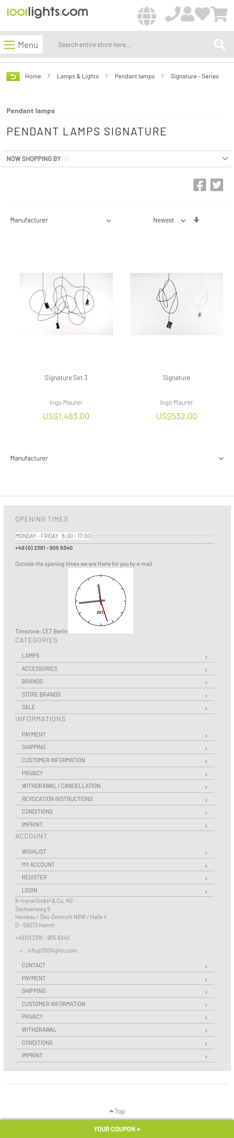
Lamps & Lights (78, 76)
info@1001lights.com (52, 950)
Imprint (32, 824)
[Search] (219, 44)
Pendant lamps (135, 76)
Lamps (30, 655)
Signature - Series (194, 76)
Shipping (34, 747)
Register (34, 877)
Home (33, 76)
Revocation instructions (57, 798)
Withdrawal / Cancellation (61, 785)
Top (117, 1111)
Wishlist (34, 851)
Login (29, 890)
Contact (33, 965)
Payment (34, 734)
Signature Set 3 (66, 377)
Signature (176, 377)
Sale (28, 707)
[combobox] (134, 44)
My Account (38, 864)
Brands (32, 681)
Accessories (39, 668)
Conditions (37, 811)
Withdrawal (39, 1029)
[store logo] (47, 16)
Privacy (32, 773)
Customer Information (53, 760)
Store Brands (41, 694)
